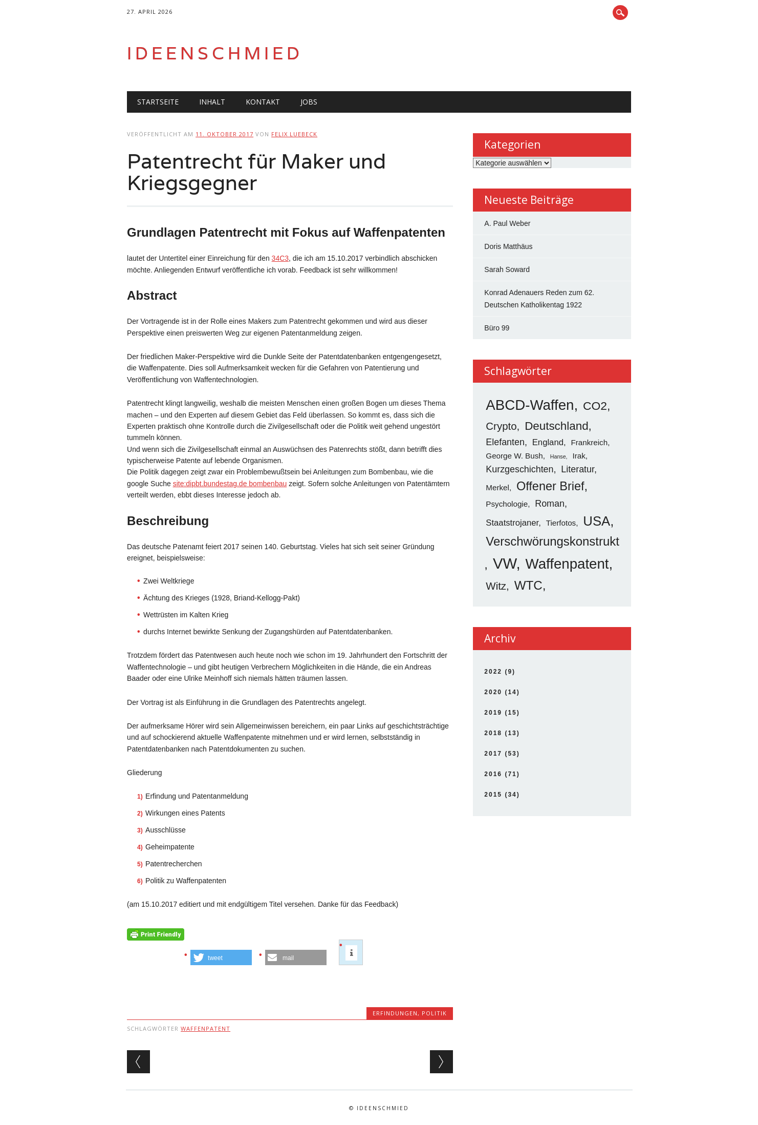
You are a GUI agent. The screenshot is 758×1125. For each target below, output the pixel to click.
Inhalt (212, 102)
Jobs (308, 102)
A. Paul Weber (507, 223)
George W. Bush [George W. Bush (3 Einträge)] (514, 455)
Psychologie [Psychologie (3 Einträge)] (507, 503)
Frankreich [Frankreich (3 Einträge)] (589, 442)
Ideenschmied (215, 53)
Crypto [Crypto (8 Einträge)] (501, 426)
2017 (493, 753)
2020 (493, 692)
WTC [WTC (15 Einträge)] (528, 585)
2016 (493, 774)
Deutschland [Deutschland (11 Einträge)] (556, 426)
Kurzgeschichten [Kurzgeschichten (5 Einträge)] (519, 469)
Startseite (158, 102)
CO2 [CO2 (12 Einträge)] (595, 405)
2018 (493, 733)
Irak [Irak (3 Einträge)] (578, 455)
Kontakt (263, 102)
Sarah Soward (507, 269)
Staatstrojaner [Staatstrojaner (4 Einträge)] (512, 523)
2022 (493, 671)
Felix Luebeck (294, 134)
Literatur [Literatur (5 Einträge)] (577, 469)
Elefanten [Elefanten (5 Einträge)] (505, 442)
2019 (493, 712)
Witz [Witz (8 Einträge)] (496, 586)
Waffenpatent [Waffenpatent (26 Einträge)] (567, 564)
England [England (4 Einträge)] (548, 442)
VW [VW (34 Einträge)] (504, 563)
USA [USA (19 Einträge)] (596, 521)
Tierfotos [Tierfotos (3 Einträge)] (561, 522)
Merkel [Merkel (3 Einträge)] (497, 487)
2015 (493, 794)
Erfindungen (395, 1013)
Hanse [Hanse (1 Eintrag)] (558, 456)
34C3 (280, 258)
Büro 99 (496, 328)
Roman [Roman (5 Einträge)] (550, 503)
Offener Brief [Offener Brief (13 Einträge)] (550, 486)
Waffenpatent (205, 1028)
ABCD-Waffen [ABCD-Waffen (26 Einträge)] (530, 405)
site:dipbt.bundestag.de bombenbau (230, 484)
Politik (434, 1013)
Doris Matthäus (508, 246)
